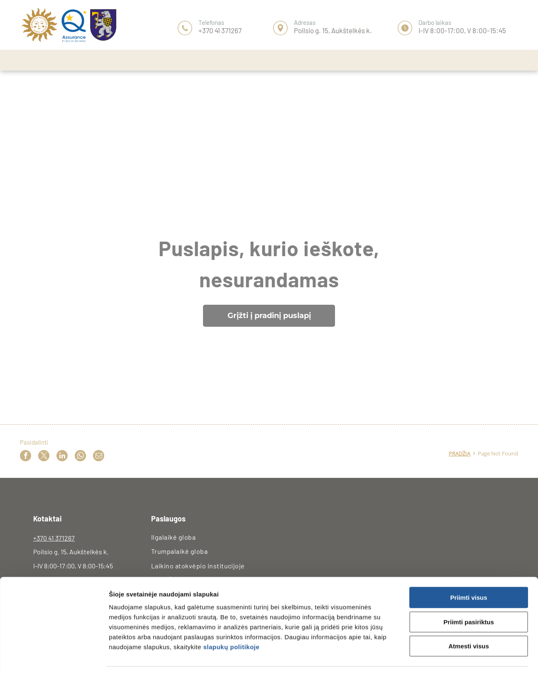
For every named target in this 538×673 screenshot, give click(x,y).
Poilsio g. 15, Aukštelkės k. (333, 30)
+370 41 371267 (220, 30)
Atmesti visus (468, 620)
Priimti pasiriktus (468, 596)
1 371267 (63, 538)
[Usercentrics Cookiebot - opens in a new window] (53, 657)
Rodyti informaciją (441, 656)
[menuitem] (209, 537)
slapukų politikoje (231, 620)
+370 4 (42, 538)
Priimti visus (468, 571)
